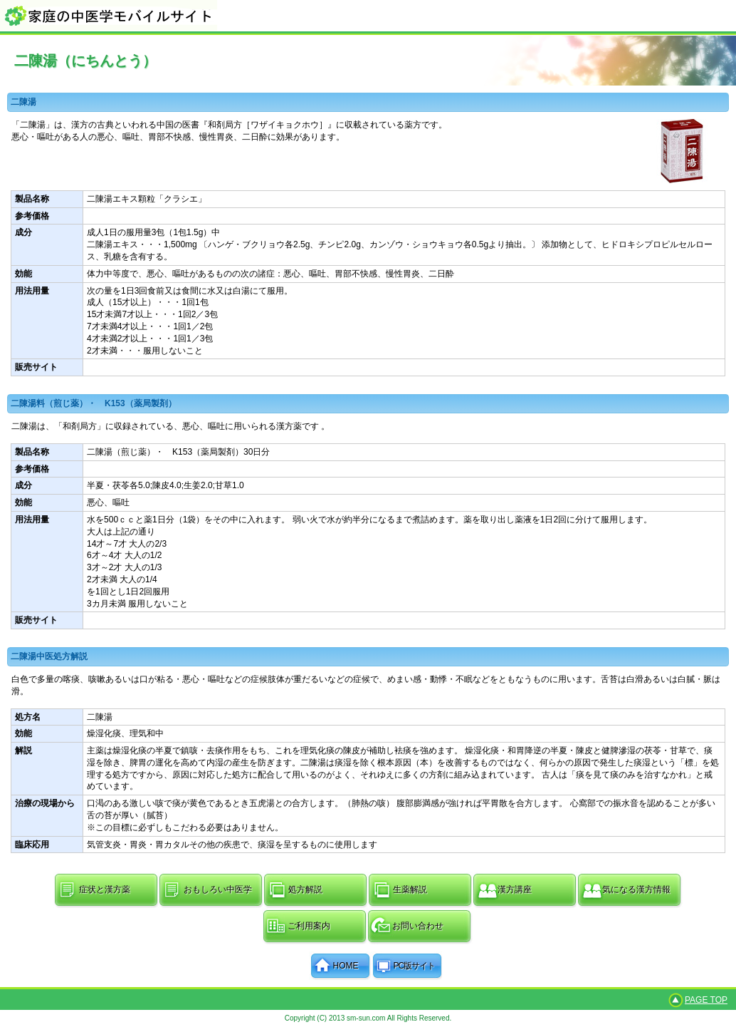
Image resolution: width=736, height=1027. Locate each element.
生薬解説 (410, 889)
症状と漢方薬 (104, 889)
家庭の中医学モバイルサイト (368, 15)
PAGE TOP (706, 1000)
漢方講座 (515, 889)
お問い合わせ (417, 926)
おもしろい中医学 (218, 889)
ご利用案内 (309, 926)
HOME (346, 966)
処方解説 (305, 889)
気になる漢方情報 (636, 889)
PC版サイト (415, 966)
